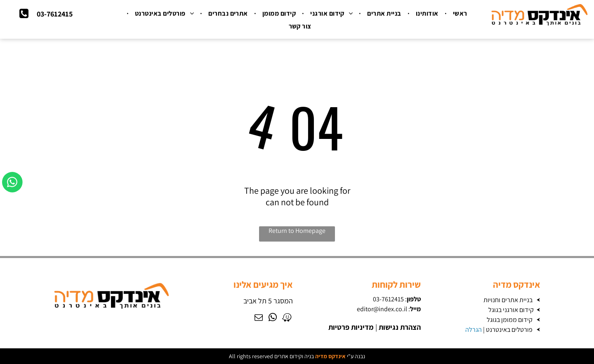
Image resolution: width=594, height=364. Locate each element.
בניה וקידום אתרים (294, 356)
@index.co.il (390, 309)
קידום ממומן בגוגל (510, 319)
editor (365, 309)
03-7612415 (388, 299)
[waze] (286, 318)
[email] (258, 318)
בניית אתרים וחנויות (508, 300)
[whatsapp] (272, 318)
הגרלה (473, 329)
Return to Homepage (297, 230)
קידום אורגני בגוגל (511, 309)
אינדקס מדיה (330, 356)
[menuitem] (459, 13)
